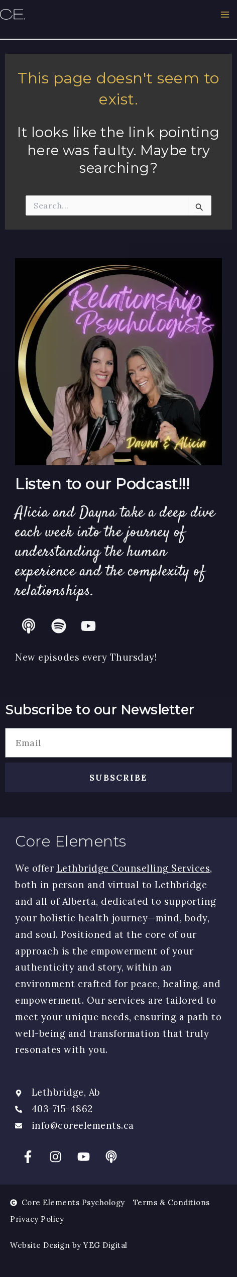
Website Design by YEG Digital (69, 1245)
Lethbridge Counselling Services (133, 868)
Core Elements (71, 841)
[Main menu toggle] (225, 14)
